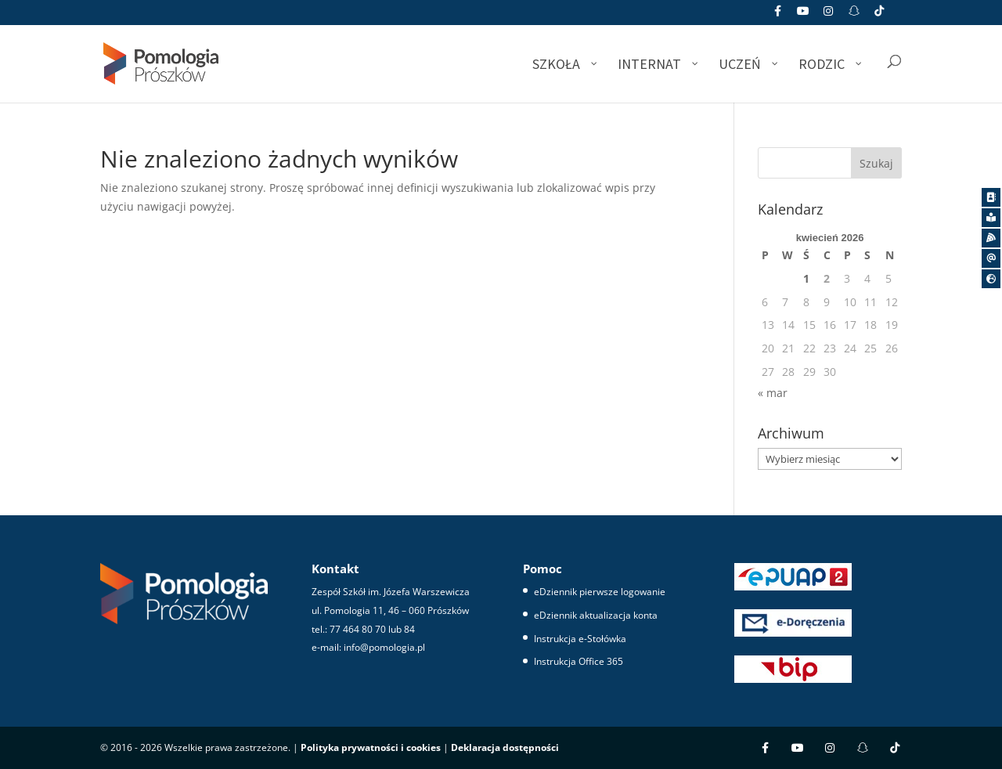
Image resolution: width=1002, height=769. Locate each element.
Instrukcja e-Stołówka (580, 638)
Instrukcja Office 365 (578, 661)
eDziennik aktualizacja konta (596, 615)
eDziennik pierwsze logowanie (599, 591)
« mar (773, 392)
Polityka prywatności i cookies (371, 747)
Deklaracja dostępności (505, 747)
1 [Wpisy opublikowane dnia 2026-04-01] (806, 278)
